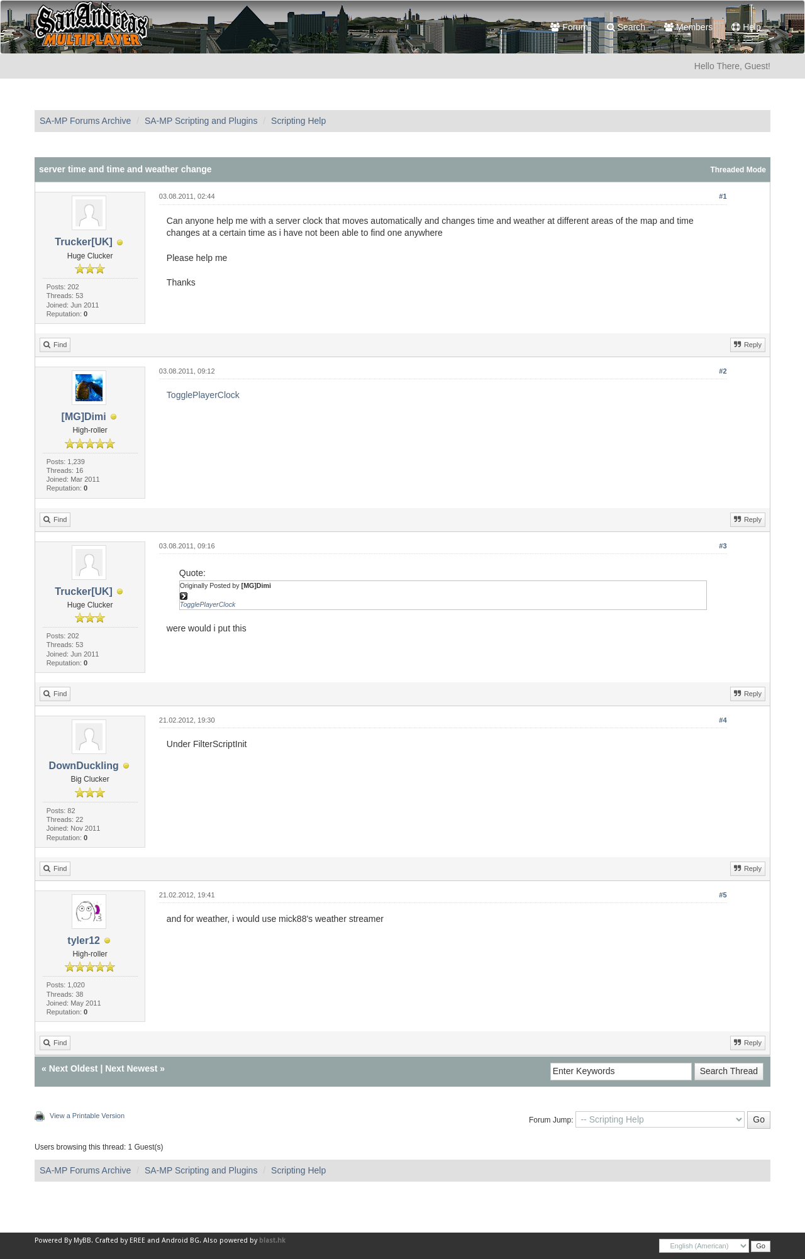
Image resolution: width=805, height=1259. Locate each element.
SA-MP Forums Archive (85, 121)
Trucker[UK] (84, 241)
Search (626, 27)
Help (746, 27)
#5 (722, 895)
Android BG (180, 1240)
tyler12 (83, 940)
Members (688, 27)
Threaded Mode (738, 169)
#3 (722, 546)
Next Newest (131, 1068)
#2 (722, 371)
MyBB (82, 1240)
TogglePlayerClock (203, 395)
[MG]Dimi (84, 416)
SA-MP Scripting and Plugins (201, 121)
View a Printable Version (87, 1115)
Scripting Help (298, 121)
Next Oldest (73, 1068)
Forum (568, 27)
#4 (722, 720)
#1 (722, 196)
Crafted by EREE (120, 1240)
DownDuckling (84, 765)
